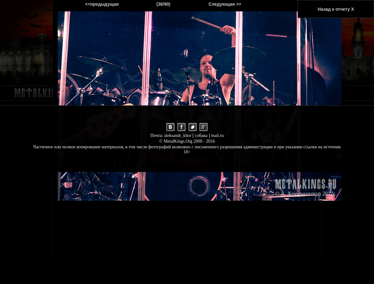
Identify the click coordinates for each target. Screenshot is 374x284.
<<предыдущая (102, 4)
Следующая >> (224, 4)
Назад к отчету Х (336, 9)
